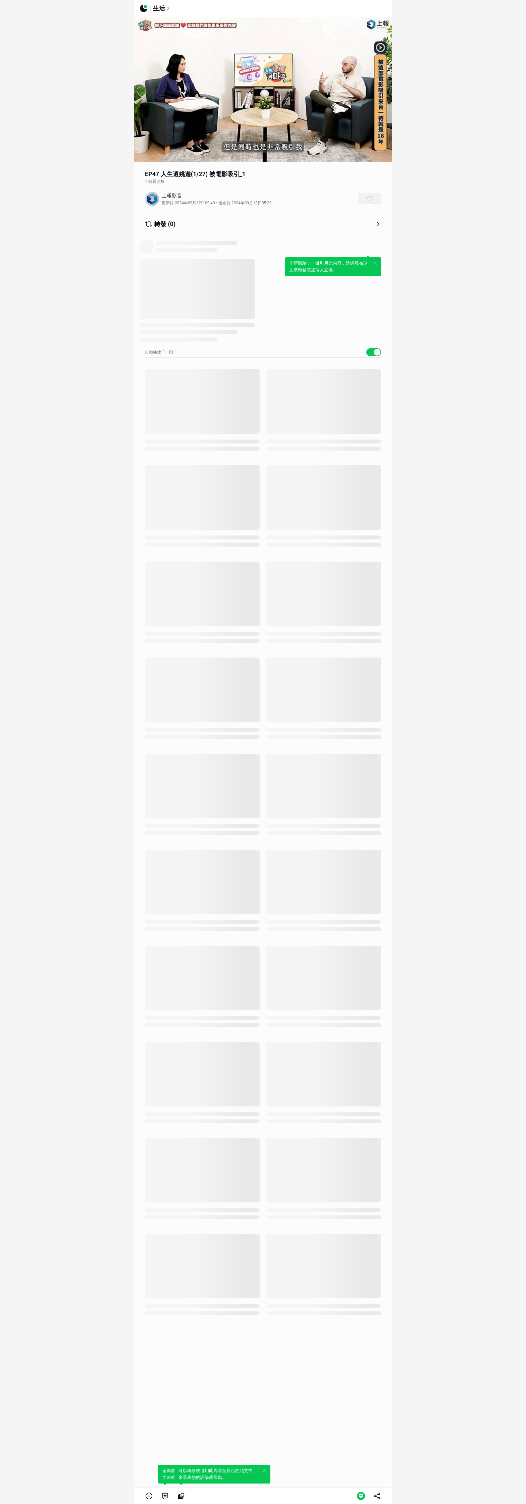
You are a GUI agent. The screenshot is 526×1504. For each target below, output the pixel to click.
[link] (165, 1496)
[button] (149, 1496)
